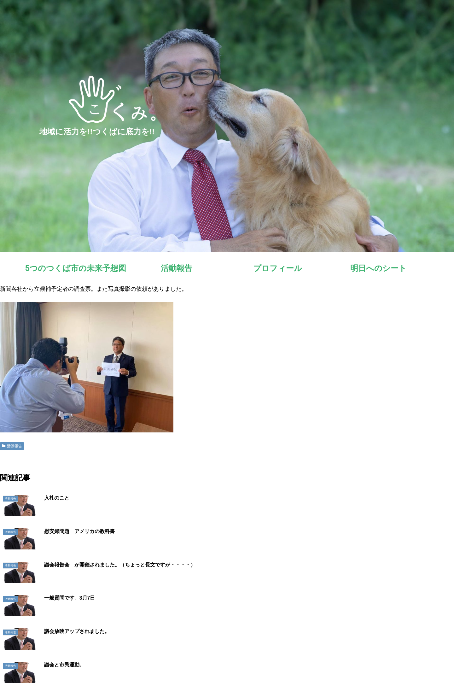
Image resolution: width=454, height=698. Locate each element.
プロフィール (364, 678)
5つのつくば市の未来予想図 (292, 678)
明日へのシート (399, 678)
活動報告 (12, 446)
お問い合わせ (435, 678)
